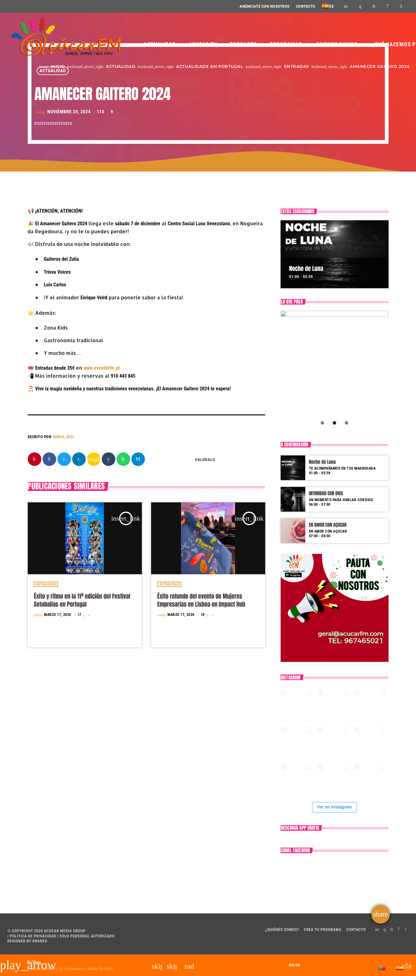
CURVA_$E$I (63, 436)
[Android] (401, 6)
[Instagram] (360, 6)
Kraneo (39, 941)
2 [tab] (334, 423)
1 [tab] (322, 423)
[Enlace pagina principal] (66, 37)
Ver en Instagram (334, 806)
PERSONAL (80, 936)
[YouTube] (346, 6)
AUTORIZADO (102, 936)
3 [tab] (346, 423)
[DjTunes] (387, 6)
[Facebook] (374, 6)
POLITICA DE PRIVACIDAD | (34, 936)
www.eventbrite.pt (102, 368)
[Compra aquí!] (335, 365)
